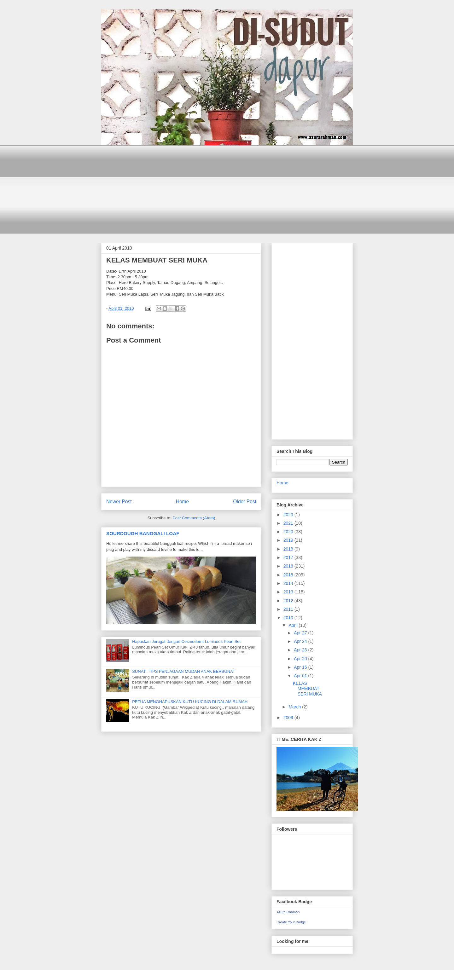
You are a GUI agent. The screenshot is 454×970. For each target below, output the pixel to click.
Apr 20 (301, 658)
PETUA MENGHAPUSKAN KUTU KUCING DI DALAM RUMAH (189, 701)
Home (182, 501)
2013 (288, 591)
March (295, 706)
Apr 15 (301, 667)
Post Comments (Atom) (193, 518)
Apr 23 (301, 649)
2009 (288, 717)
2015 (288, 574)
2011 (288, 609)
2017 (288, 557)
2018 (288, 548)
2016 (288, 566)
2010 (288, 617)
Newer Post (119, 501)
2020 (288, 531)
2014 (288, 583)
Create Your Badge (291, 922)
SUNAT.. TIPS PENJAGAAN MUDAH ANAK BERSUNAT (183, 671)
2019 (288, 540)
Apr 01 (301, 675)
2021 (288, 523)
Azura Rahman (288, 912)
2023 (288, 514)
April (293, 625)
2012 (288, 600)
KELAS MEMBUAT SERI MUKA (307, 688)
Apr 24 (301, 641)
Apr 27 (301, 632)
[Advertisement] (227, 189)
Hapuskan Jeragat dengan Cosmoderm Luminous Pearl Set (186, 641)
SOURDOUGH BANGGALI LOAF (142, 533)
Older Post (244, 501)
